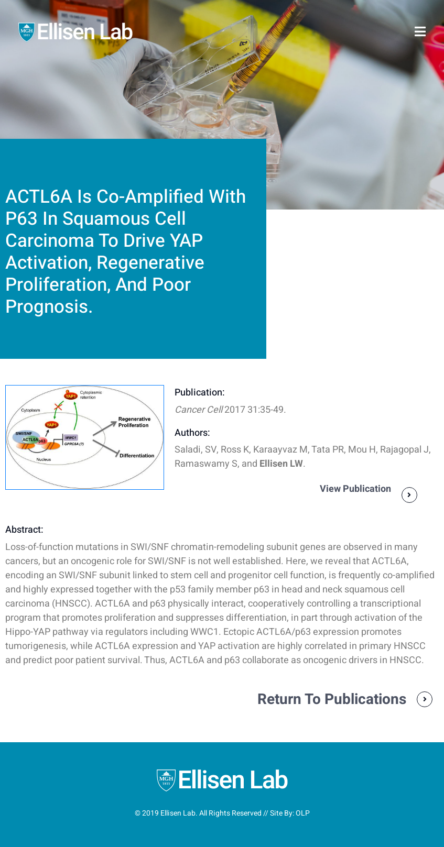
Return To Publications (331, 699)
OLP (303, 813)
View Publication (355, 489)
